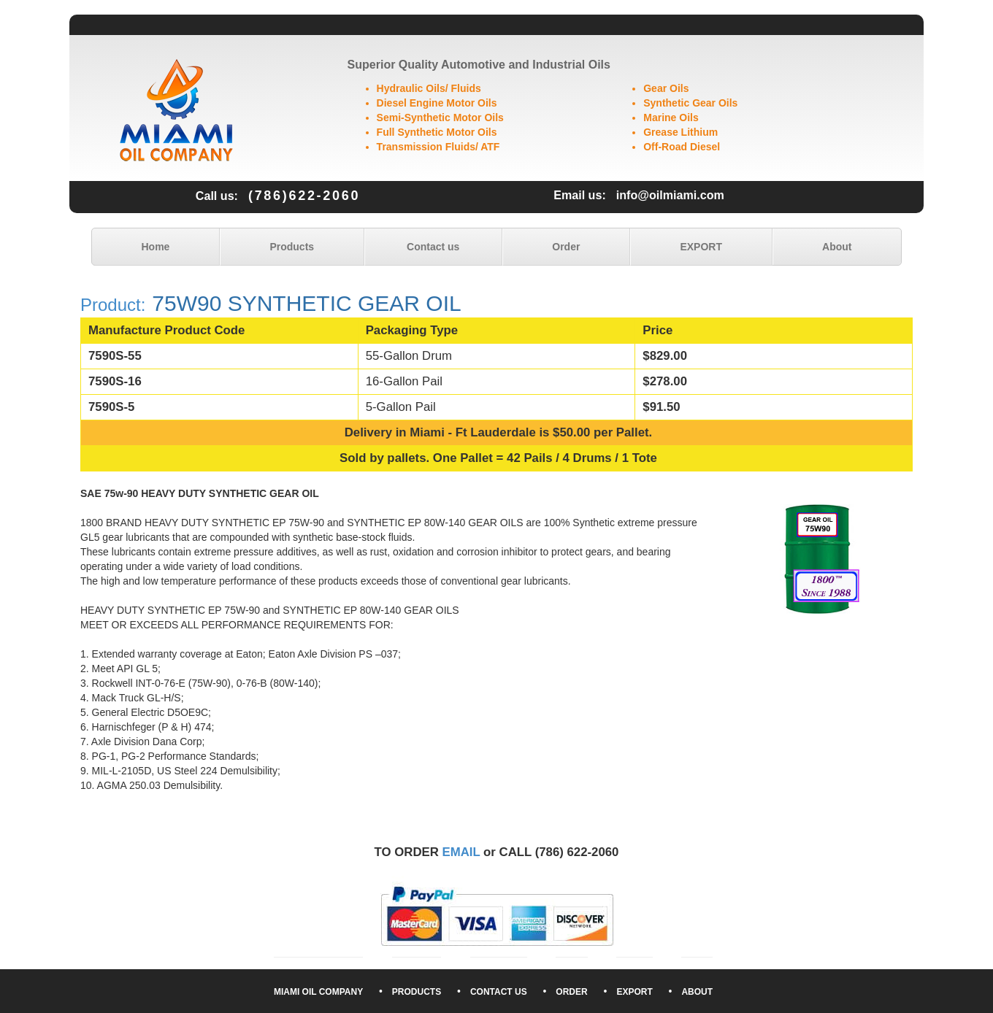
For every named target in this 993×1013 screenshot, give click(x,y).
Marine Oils (670, 117)
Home (156, 247)
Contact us (433, 247)
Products (291, 247)
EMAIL (461, 852)
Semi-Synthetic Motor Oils (440, 117)
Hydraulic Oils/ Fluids (429, 88)
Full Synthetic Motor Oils (437, 132)
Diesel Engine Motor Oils (437, 103)
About (836, 247)
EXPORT (701, 247)
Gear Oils (666, 88)
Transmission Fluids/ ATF (438, 147)
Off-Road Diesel (681, 147)
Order (566, 247)
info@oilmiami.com (670, 194)
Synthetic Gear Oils (690, 103)
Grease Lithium (680, 132)
